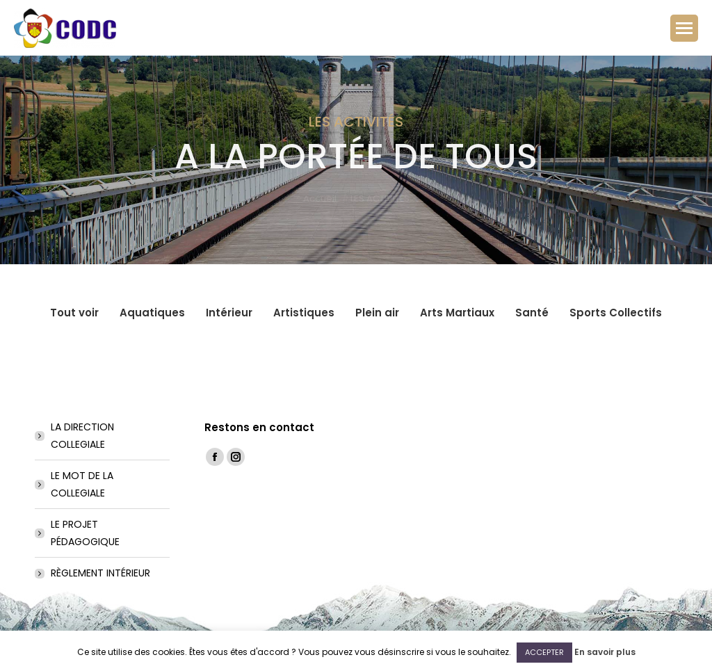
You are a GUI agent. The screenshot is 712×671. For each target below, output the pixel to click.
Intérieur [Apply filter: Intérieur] (229, 312)
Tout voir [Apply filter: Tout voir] (74, 312)
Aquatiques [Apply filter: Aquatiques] (152, 312)
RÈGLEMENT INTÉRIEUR (100, 573)
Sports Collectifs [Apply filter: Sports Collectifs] (615, 312)
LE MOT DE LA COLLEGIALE (82, 484)
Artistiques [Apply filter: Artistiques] (303, 312)
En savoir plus (605, 652)
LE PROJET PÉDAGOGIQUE (85, 533)
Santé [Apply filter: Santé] (532, 312)
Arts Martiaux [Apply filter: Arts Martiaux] (457, 312)
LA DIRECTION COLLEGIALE (82, 435)
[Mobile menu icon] (684, 28)
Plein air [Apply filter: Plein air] (377, 312)
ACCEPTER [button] (544, 652)
